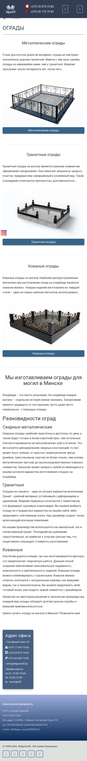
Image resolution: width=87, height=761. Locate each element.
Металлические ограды (43, 130)
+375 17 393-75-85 (18, 647)
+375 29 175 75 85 (39, 11)
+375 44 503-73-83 (18, 658)
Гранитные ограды (43, 242)
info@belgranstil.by (17, 663)
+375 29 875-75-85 (39, 6)
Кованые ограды (44, 353)
